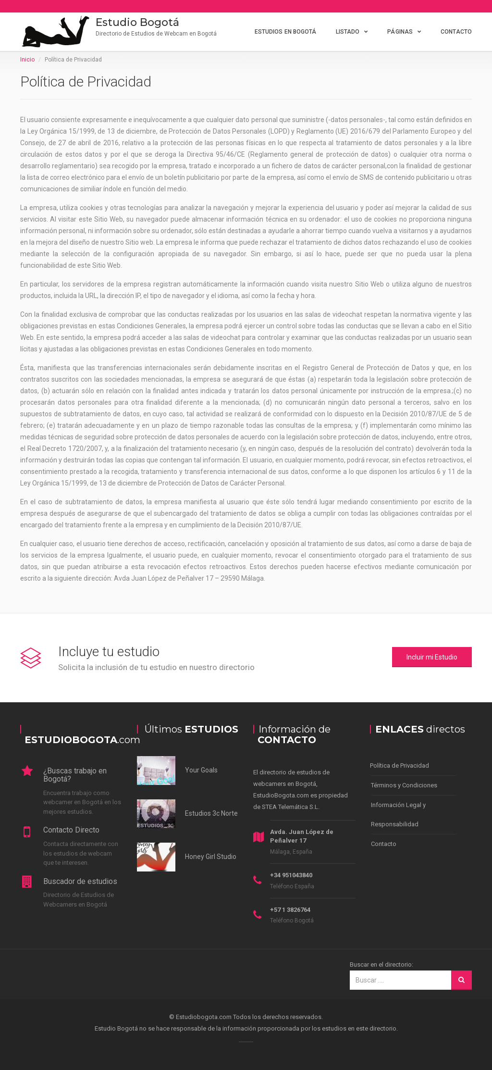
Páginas (400, 31)
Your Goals (201, 770)
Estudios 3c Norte (211, 813)
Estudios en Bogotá (286, 31)
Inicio (27, 59)
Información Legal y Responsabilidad (398, 814)
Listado (348, 31)
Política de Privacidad (399, 765)
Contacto (456, 31)
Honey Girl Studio (210, 856)
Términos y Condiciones (404, 785)
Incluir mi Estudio (431, 657)
